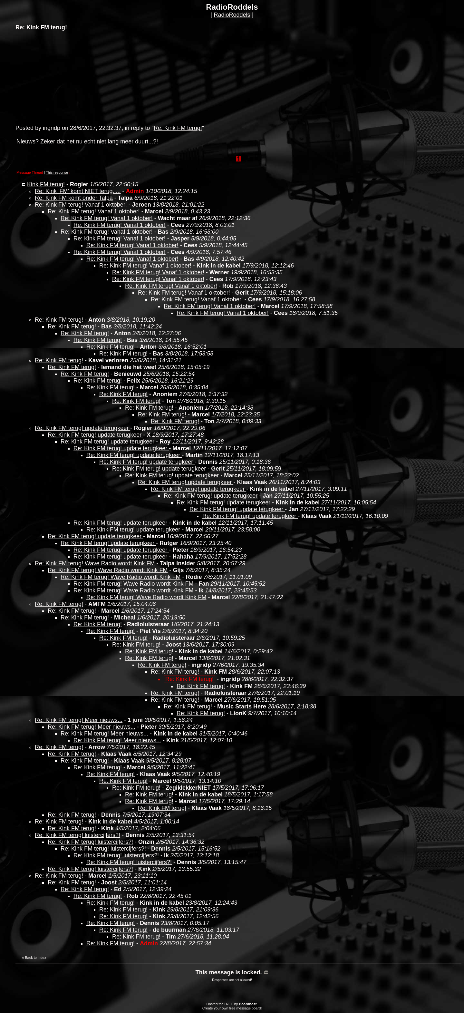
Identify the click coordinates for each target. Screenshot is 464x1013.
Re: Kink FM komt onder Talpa (74, 198)
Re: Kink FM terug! (178, 128)
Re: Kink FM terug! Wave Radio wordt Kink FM (95, 563)
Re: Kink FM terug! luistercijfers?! (77, 835)
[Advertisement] (63, 77)
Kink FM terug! (46, 184)
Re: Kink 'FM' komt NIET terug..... (78, 191)
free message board (245, 1008)
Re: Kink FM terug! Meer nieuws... (78, 720)
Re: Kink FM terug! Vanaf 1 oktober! (81, 204)
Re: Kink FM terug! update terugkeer (82, 428)
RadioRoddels (232, 15)
